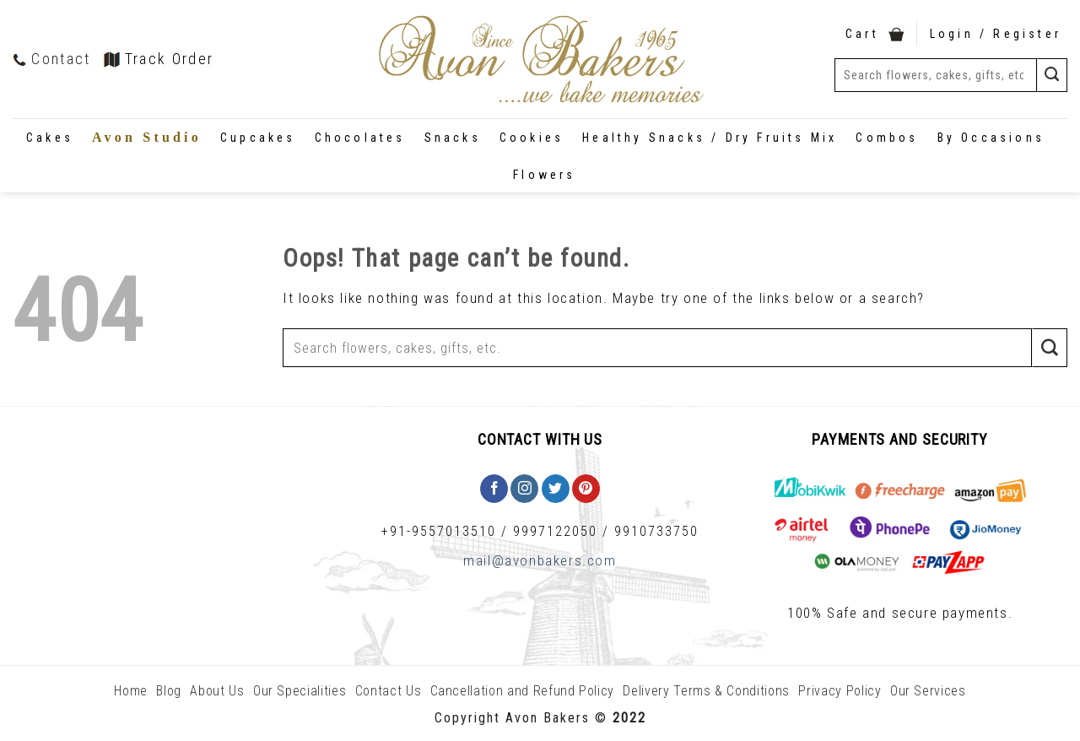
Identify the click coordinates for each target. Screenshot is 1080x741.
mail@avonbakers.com (539, 560)
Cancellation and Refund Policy (522, 691)
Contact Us (388, 691)
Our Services (928, 691)
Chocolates (360, 137)
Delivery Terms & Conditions (706, 691)
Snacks (452, 137)
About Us (217, 691)
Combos (887, 137)
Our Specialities (299, 691)
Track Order (158, 59)
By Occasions (991, 137)
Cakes (49, 137)
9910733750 (656, 531)
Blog (168, 691)
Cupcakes (258, 137)
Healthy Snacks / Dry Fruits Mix (709, 137)
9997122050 (555, 531)
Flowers (544, 174)
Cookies (532, 137)
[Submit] (1052, 74)
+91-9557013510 (438, 531)
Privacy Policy (839, 691)
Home (131, 691)
